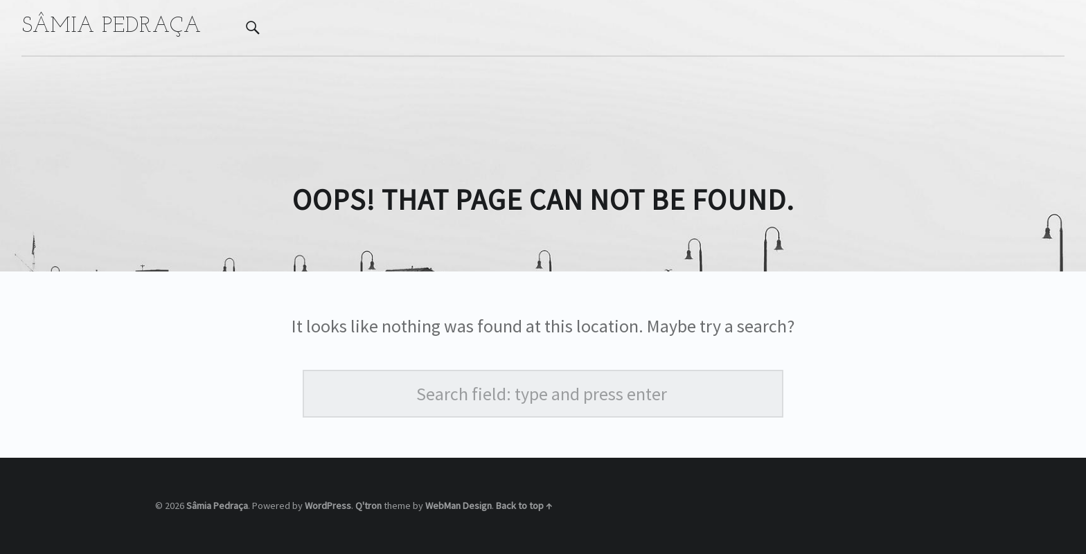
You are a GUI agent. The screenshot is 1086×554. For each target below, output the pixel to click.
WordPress (328, 505)
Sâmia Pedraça (217, 505)
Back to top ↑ (524, 505)
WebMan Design (458, 505)
